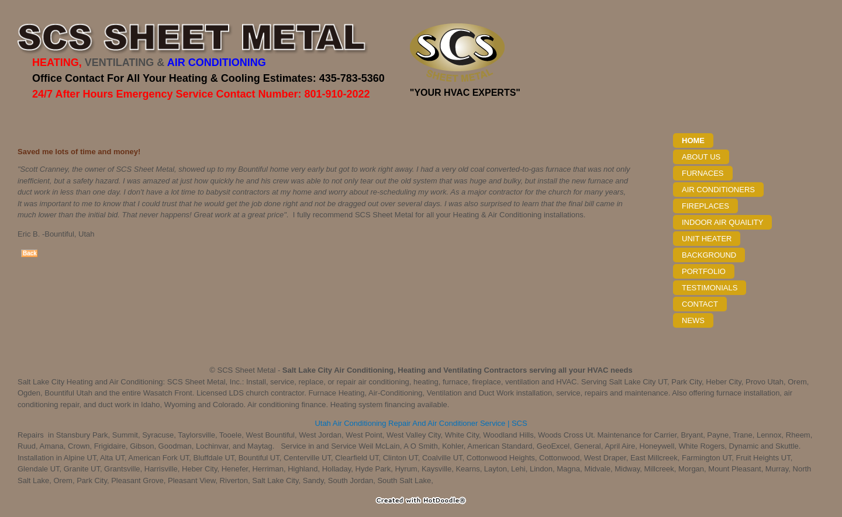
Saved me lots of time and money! (79, 151)
